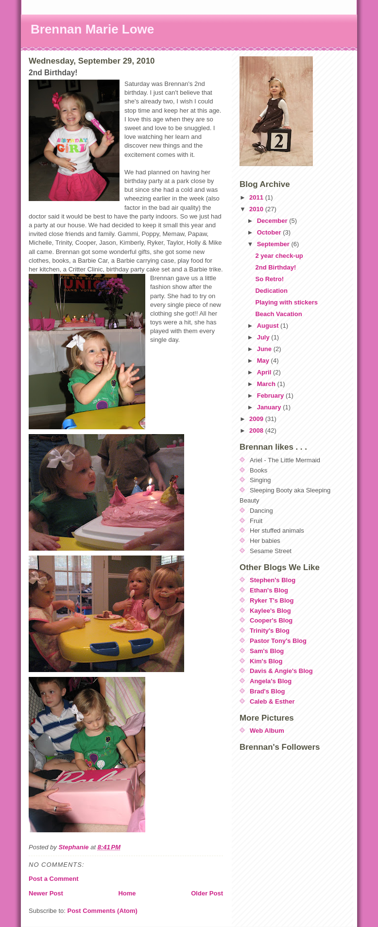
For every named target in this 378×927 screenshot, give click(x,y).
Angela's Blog (271, 681)
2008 (257, 430)
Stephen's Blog (272, 580)
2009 (257, 418)
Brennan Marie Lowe (92, 29)
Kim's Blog (266, 661)
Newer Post (46, 893)
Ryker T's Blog (272, 600)
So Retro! (269, 279)
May (264, 360)
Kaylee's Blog (270, 610)
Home (127, 893)
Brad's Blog (267, 691)
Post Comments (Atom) (102, 910)
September (274, 244)
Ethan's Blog (269, 590)
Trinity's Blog (270, 630)
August (268, 325)
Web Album (267, 730)
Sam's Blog (267, 651)
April (265, 372)
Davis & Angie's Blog (281, 670)
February (271, 395)
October (270, 232)
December (273, 220)
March (267, 384)
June (265, 349)
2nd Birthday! (275, 267)
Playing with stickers (286, 302)
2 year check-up (279, 255)
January (270, 407)
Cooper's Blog (271, 620)
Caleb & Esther (272, 701)
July (264, 337)
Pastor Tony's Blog (278, 640)
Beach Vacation (278, 314)
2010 (257, 209)
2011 (257, 197)
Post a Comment (54, 878)
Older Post (207, 893)
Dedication (271, 290)
